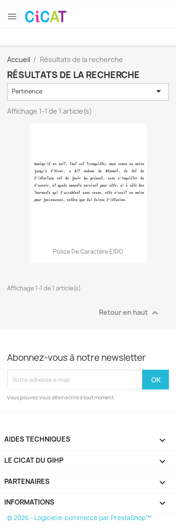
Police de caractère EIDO (88, 252)
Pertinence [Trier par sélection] (88, 91)
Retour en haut (130, 313)
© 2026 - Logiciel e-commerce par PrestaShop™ (79, 517)
